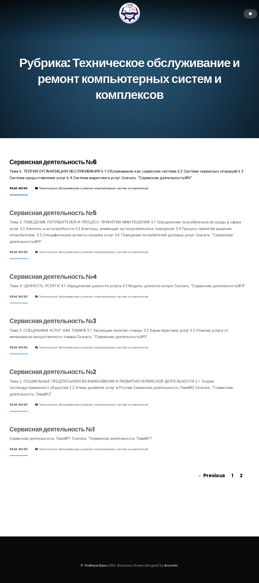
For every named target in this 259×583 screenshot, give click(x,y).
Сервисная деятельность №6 (53, 162)
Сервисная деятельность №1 (52, 429)
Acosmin (171, 565)
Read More (19, 188)
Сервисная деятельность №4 (53, 276)
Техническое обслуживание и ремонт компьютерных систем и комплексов (93, 188)
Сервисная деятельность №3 (53, 321)
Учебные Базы (95, 565)
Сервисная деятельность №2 (53, 371)
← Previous (211, 475)
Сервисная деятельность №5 (53, 213)
